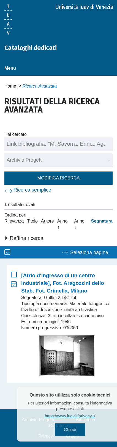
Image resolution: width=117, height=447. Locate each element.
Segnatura (102, 221)
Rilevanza (14, 221)
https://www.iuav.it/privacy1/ (78, 416)
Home (10, 86)
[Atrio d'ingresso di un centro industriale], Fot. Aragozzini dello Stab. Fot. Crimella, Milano (62, 283)
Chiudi (78, 429)
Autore (47, 221)
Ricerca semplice (32, 190)
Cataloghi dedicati (30, 48)
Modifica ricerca (58, 178)
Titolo (32, 221)
